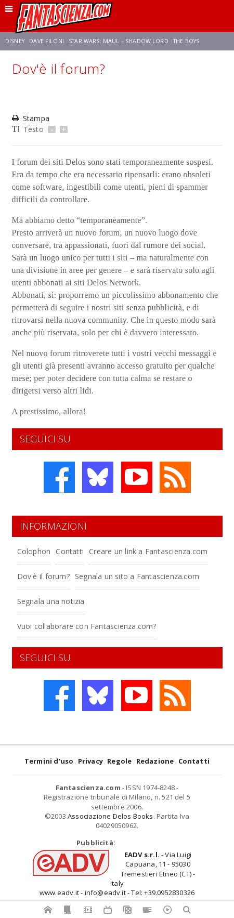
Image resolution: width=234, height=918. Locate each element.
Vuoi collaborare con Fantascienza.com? (87, 626)
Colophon (34, 551)
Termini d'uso (49, 761)
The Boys (186, 41)
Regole (119, 761)
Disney (14, 41)
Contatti (70, 551)
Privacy (90, 761)
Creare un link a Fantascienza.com (148, 551)
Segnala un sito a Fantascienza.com (137, 576)
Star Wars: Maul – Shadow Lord (118, 41)
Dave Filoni (46, 41)
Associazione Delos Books (110, 816)
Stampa (30, 118)
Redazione (155, 761)
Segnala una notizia (51, 601)
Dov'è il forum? (43, 576)
